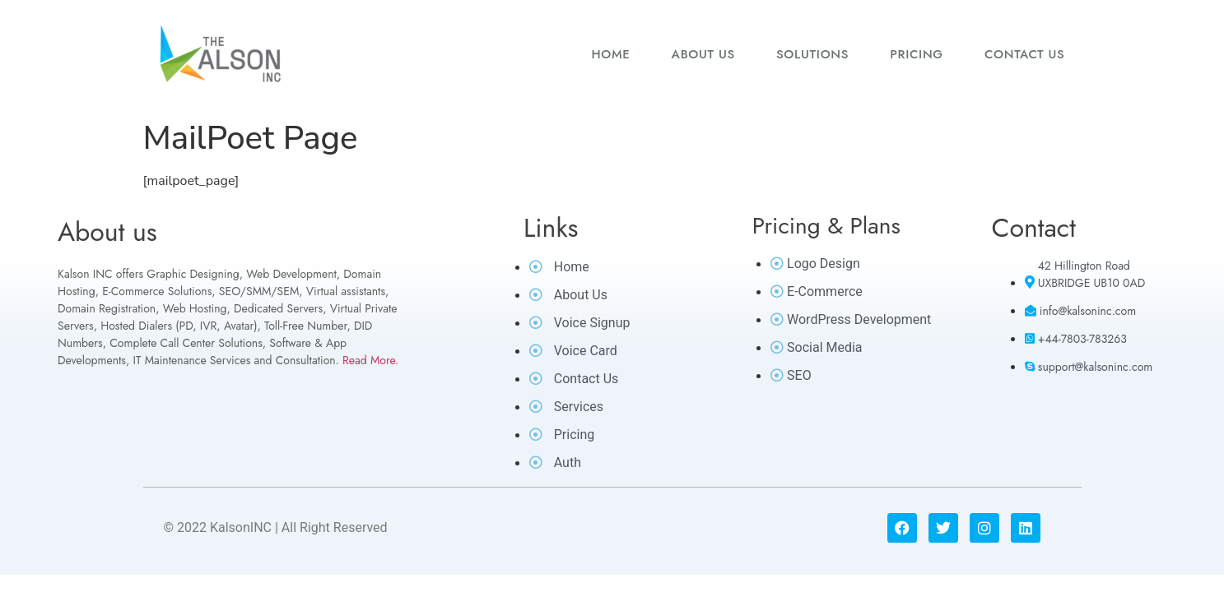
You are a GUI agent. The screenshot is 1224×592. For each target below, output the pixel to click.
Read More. (370, 360)
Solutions (812, 54)
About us (703, 54)
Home (610, 54)
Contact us (1024, 54)
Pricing (916, 54)
